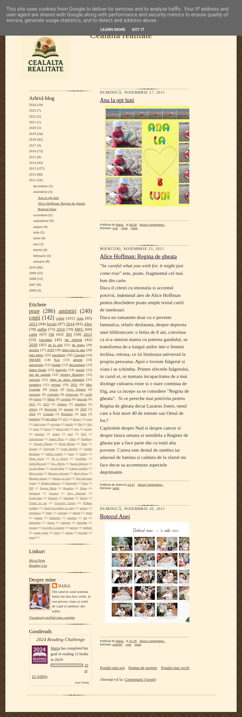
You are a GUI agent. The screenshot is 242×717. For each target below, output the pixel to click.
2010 (32, 267)
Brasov (77, 419)
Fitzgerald (49, 448)
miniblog (80, 404)
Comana (48, 414)
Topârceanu (35, 498)
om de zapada (39, 374)
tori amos (51, 419)
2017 (32, 145)
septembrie (41, 221)
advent (78, 359)
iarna (36, 429)
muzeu (51, 522)
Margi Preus (81, 473)
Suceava (53, 493)
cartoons (62, 512)
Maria (64, 585)
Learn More (112, 29)
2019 (32, 134)
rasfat (88, 394)
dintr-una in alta (73, 350)
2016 (32, 151)
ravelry (88, 429)
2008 (32, 278)
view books (82, 682)
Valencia (53, 498)
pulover (73, 527)
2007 (32, 284)
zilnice (33, 409)
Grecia (53, 389)
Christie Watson (43, 443)
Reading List (38, 565)
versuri (56, 384)
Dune (84, 443)
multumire (35, 522)
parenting (58, 355)
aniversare (36, 365)
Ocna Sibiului (76, 389)
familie (69, 424)
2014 (32, 163)
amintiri (68, 311)
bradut (56, 365)
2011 (32, 180)
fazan (89, 512)
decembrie (40, 186)
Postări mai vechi (175, 667)
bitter (49, 512)
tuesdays (35, 384)
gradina (38, 517)
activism (55, 424)
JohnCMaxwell (37, 463)
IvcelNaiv (81, 458)
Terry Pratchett (76, 493)
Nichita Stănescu (50, 483)
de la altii (55, 345)
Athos (72, 439)
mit (85, 517)
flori (89, 424)
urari (70, 434)
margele (61, 370)
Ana (80, 318)
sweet (32, 537)
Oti (51, 334)
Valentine (68, 498)
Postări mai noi (112, 667)
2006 (32, 290)
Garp (71, 453)
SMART (35, 359)
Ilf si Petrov (60, 458)
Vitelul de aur (38, 503)
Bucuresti (51, 409)
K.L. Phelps (58, 463)
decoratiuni (77, 365)
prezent (33, 527)
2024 (32, 105)
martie (37, 250)
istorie (47, 429)
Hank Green (36, 458)
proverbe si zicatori (53, 527)
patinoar (65, 522)
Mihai (51, 399)
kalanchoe (54, 517)
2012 (32, 174)
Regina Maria (48, 488)
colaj (60, 318)
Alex (88, 323)
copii (34, 318)
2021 (32, 122)
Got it (138, 29)
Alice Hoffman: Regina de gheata (61, 203)
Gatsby (83, 453)
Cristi (89, 419)
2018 (32, 139)
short (57, 532)
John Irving (39, 424)
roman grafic (40, 532)
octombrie (40, 215)
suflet (42, 329)
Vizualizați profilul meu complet (52, 617)
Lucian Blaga (36, 468)
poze (34, 311)
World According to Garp (59, 508)
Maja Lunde (36, 473)
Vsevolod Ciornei (65, 503)
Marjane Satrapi (38, 478)
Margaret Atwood (58, 473)
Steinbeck (34, 493)
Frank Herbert (69, 448)
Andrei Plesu (56, 439)
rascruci (34, 379)
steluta (69, 532)
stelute (56, 434)
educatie (82, 399)
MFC (79, 329)
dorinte (34, 350)
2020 (32, 128)
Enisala (33, 448)
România (68, 488)
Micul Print (37, 560)
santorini (39, 434)
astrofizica (35, 512)
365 (69, 334)
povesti (68, 409)
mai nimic (36, 355)
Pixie (85, 483)
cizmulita (53, 394)
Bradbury (86, 439)
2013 (32, 168)
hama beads (37, 370)
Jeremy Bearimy (72, 374)
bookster (34, 419)
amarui (84, 508)
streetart (83, 532)
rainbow (87, 527)
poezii (80, 370)
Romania (66, 414)
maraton (72, 517)
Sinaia (83, 488)
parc (76, 429)
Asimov (62, 404)
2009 (32, 273)
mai (35, 244)
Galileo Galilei (53, 453)
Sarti (83, 414)
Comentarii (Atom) (140, 679)
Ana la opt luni (48, 197)
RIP (31, 488)
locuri (52, 323)
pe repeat (73, 339)
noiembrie (40, 192)
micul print (62, 429)
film (80, 424)
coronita (65, 399)
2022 (32, 116)
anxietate (34, 394)
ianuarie (38, 261)
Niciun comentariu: (152, 224)
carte (33, 334)
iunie (36, 238)
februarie (39, 255)
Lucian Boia (57, 468)
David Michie (67, 443)
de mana (78, 345)
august (37, 226)
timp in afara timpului (67, 379)
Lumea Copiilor (78, 468)
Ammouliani (36, 439)
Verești (84, 498)
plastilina (82, 522)
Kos (57, 359)
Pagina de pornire (142, 667)
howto (38, 399)
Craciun (79, 355)
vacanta (45, 339)
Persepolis (71, 483)
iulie (36, 232)
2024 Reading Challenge (60, 639)
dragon (76, 512)
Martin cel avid (62, 478)
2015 (32, 157)
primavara (72, 394)
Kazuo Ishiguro (79, 463)
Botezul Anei (47, 209)
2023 (32, 110)
